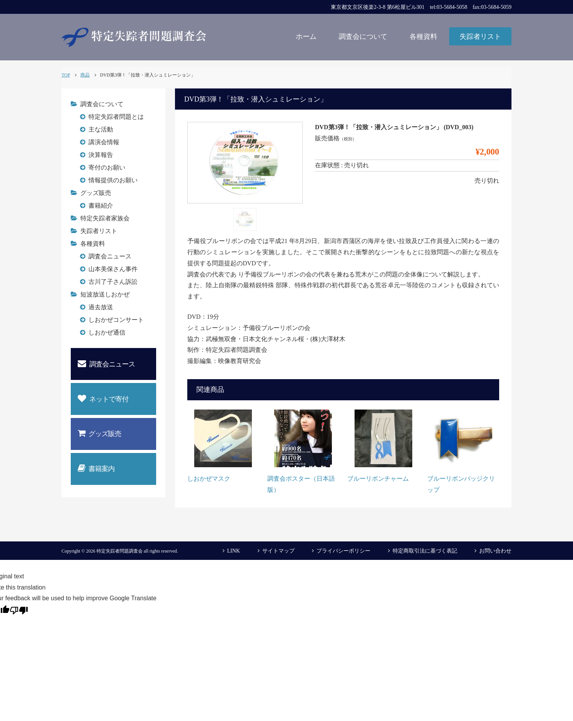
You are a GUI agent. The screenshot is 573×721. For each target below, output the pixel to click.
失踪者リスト (480, 36)
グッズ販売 (95, 193)
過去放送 (100, 307)
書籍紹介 (100, 205)
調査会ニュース (110, 256)
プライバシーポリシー (343, 551)
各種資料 (423, 36)
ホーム (306, 36)
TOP (66, 75)
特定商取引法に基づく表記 (425, 551)
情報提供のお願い (113, 180)
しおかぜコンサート (116, 319)
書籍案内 (96, 468)
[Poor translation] (19, 609)
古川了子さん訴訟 (113, 281)
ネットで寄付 (103, 398)
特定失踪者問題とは (116, 116)
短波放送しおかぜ (105, 294)
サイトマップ (278, 551)
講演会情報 (103, 142)
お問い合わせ (495, 551)
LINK (233, 551)
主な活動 (100, 129)
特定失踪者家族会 (105, 218)
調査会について (363, 36)
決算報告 (100, 155)
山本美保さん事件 (113, 269)
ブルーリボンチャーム (378, 478)
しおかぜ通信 (106, 332)
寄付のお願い (106, 167)
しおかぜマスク (208, 478)
